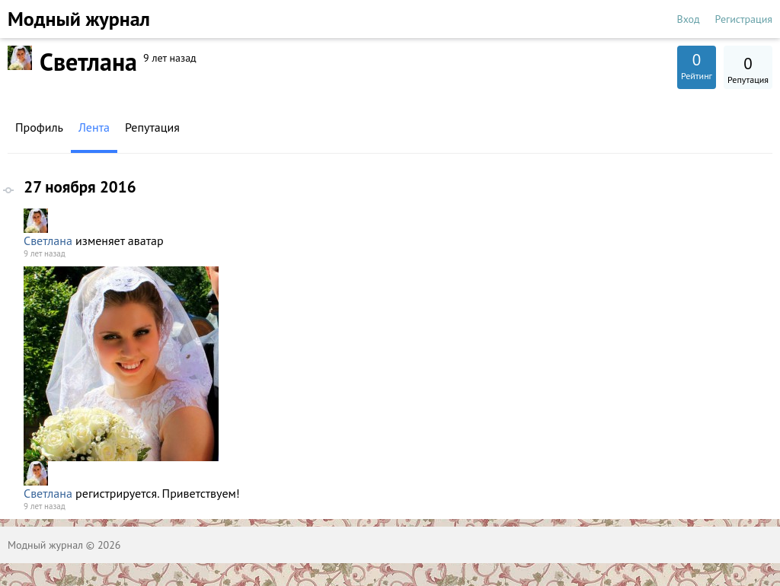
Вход (688, 19)
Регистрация (743, 19)
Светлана (48, 240)
